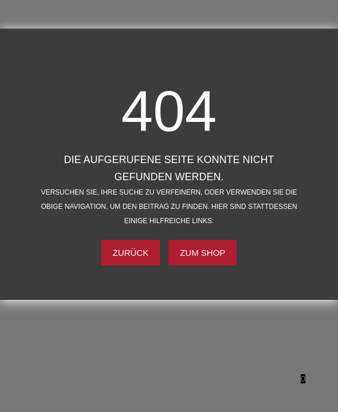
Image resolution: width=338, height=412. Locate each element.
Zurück (131, 253)
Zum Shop (202, 253)
